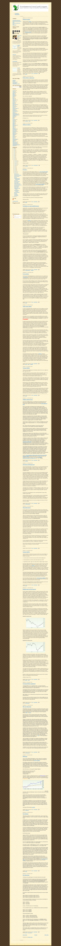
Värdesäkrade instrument (16, 144)
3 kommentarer (35, 460)
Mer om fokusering (16, 192)
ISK (13, 118)
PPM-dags (15, 193)
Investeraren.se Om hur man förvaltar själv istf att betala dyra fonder (17, 21)
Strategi (14, 138)
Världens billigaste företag (16, 83)
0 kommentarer (35, 363)
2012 (14, 157)
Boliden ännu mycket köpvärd (29, 589)
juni (15, 167)
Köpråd (14, 120)
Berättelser (14, 95)
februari (15, 171)
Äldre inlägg (46, 934)
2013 (14, 156)
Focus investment (30, 932)
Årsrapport (14, 145)
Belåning (14, 94)
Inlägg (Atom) (30, 937)
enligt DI (33, 807)
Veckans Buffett (16, 182)
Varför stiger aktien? (17, 181)
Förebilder (14, 115)
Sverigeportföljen (15, 139)
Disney (14, 105)
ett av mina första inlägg (44, 171)
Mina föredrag (17, 14)
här (38, 735)
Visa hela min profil (15, 201)
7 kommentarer (35, 269)
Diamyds (40, 353)
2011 (14, 158)
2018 (14, 150)
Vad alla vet (14, 80)
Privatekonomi (15, 131)
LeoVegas (14, 121)
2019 (14, 149)
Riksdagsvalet (14, 133)
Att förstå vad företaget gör (18, 184)
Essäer (13, 107)
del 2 (30, 712)
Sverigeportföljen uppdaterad (29, 683)
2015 (14, 154)
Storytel (14, 137)
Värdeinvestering (15, 143)
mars (15, 170)
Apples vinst (14, 54)
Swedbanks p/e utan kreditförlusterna (31, 206)
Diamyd (14, 103)
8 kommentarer (35, 548)
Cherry (13, 100)
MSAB (14, 124)
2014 (14, 155)
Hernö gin (14, 116)
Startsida (35, 934)
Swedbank (32, 270)
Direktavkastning (15, 104)
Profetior (14, 132)
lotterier (33, 565)
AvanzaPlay (14, 92)
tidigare (29, 220)
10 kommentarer (36, 73)
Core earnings (16, 180)
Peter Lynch (14, 130)
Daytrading (14, 101)
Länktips (14, 123)
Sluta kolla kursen (27, 507)
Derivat (14, 102)
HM (13, 117)
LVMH (14, 122)
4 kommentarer (35, 120)
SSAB (13, 135)
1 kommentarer (35, 201)
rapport (30, 21)
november (15, 161)
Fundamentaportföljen (16, 114)
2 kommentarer (35, 702)
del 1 (26, 712)
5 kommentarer (35, 503)
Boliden (14, 96)
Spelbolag (14, 134)
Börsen (26, 364)
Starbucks (14, 136)
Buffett (26, 585)
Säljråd (26, 202)
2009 (14, 196)
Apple (13, 91)
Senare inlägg (25, 934)
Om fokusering (16, 195)
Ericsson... (15, 177)
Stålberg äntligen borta (17, 183)
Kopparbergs (14, 119)
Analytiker (14, 90)
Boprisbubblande (15, 61)
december (15, 160)
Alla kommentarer (16, 217)
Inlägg (14, 215)
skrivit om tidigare (37, 760)
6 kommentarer (35, 809)
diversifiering (14, 106)
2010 (14, 159)
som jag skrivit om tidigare (40, 184)
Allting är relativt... (16, 176)
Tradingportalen (15, 142)
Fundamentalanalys (27, 270)
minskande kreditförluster (27, 441)
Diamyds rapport (26, 19)
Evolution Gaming (15, 108)
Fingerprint (14, 110)
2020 (14, 148)
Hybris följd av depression (28, 77)
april (15, 169)
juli (15, 166)
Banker (14, 93)
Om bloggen (17, 13)
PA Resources (14, 128)
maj (15, 168)
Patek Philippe (14, 129)
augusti (15, 165)
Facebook (14, 109)
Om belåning (16, 194)
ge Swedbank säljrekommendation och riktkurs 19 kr (32, 457)
